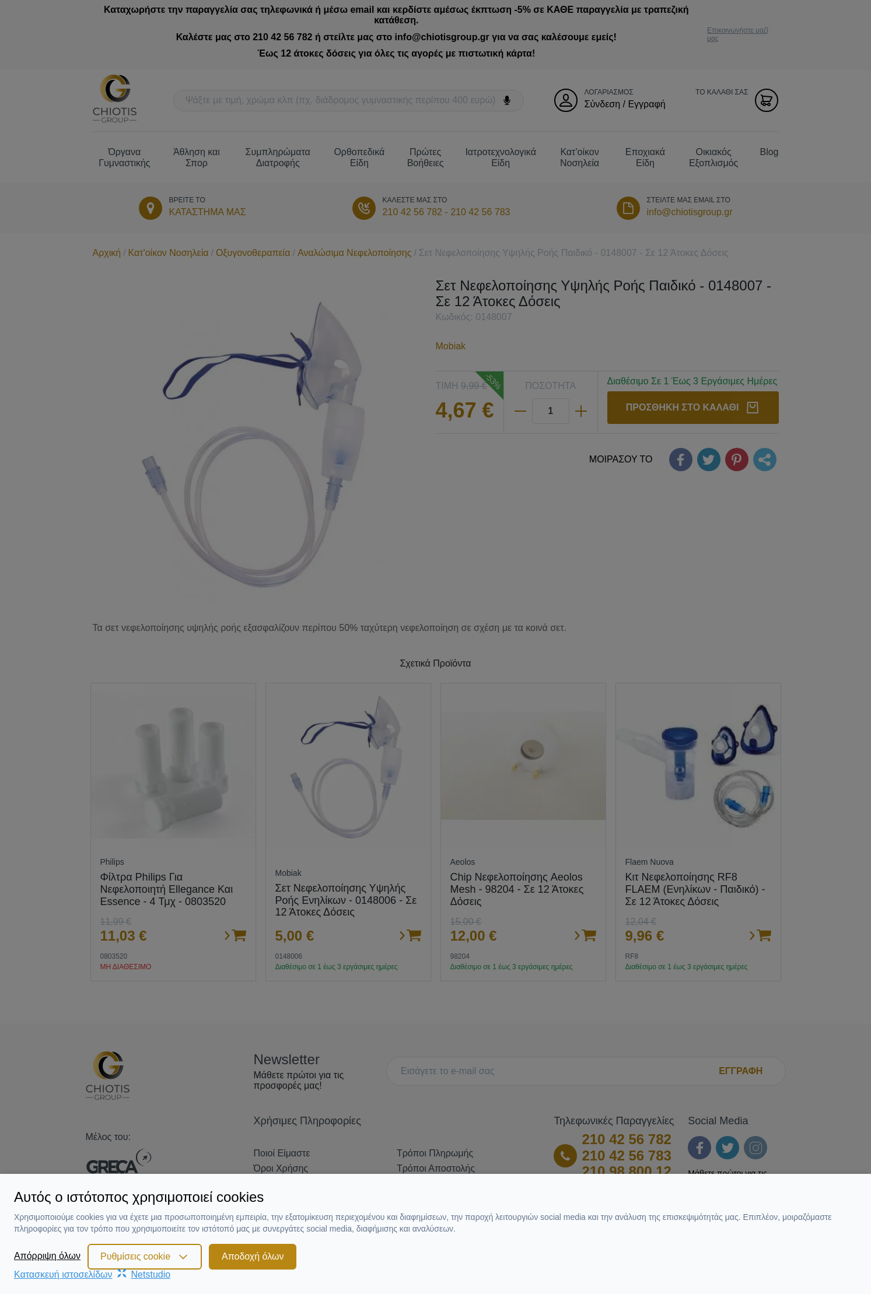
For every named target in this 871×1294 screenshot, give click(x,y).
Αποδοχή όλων (253, 1256)
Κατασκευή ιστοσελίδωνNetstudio (92, 1274)
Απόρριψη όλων (47, 1256)
